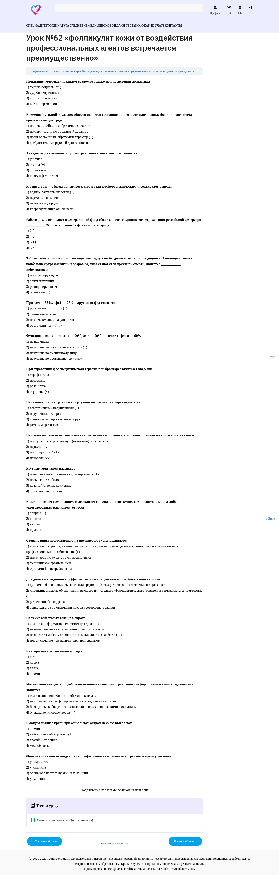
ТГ (251, 10)
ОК (240, 10)
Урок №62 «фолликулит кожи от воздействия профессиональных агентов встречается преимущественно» (138, 68)
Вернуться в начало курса (115, 841)
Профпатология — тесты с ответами (51, 68)
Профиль (215, 10)
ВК (229, 10)
